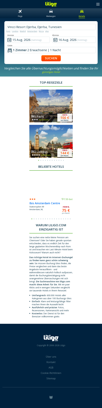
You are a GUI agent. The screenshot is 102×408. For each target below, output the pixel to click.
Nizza (41, 31)
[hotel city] (51, 27)
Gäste (9, 45)
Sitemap (51, 378)
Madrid (23, 31)
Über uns (51, 356)
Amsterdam (32, 31)
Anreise (10, 35)
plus (47, 31)
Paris (8, 31)
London (15, 31)
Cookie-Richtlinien (51, 373)
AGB (51, 367)
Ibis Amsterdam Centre (44, 203)
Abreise (55, 35)
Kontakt (51, 362)
